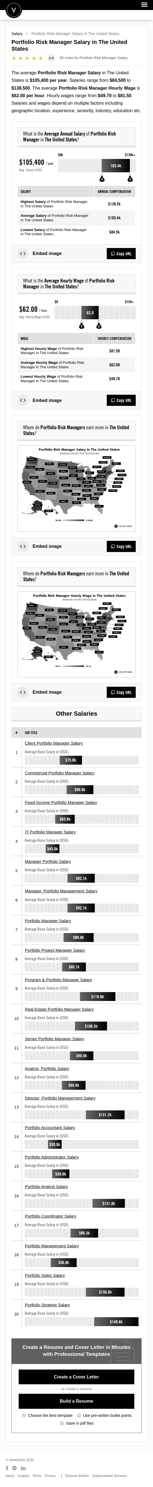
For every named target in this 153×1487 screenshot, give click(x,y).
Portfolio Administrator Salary (52, 1157)
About (10, 1476)
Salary (17, 33)
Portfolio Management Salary (52, 1245)
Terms (37, 1476)
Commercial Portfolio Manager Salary (59, 773)
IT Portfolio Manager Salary (50, 832)
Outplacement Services (109, 1476)
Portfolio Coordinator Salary (50, 1216)
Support (23, 1476)
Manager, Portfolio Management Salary (61, 891)
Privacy (50, 1476)
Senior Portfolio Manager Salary (54, 1038)
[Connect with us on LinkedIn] (23, 1468)
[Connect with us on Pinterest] (14, 1468)
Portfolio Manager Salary (48, 920)
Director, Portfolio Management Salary (60, 1098)
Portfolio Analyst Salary (46, 1186)
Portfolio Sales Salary (45, 1275)
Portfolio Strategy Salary (47, 1304)
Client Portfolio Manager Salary (54, 743)
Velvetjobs (14, 10)
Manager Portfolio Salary (48, 861)
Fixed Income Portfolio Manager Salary (61, 802)
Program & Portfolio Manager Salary (58, 979)
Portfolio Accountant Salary (50, 1127)
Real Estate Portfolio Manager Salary (59, 1009)
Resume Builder (77, 1476)
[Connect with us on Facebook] (7, 1468)
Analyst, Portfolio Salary (47, 1068)
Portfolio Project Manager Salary (55, 950)
